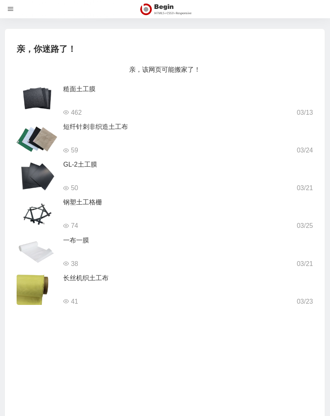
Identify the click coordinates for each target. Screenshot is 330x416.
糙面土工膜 (79, 89)
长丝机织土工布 (86, 277)
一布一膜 (76, 240)
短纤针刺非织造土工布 (95, 126)
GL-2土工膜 (80, 164)
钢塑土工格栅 (82, 202)
